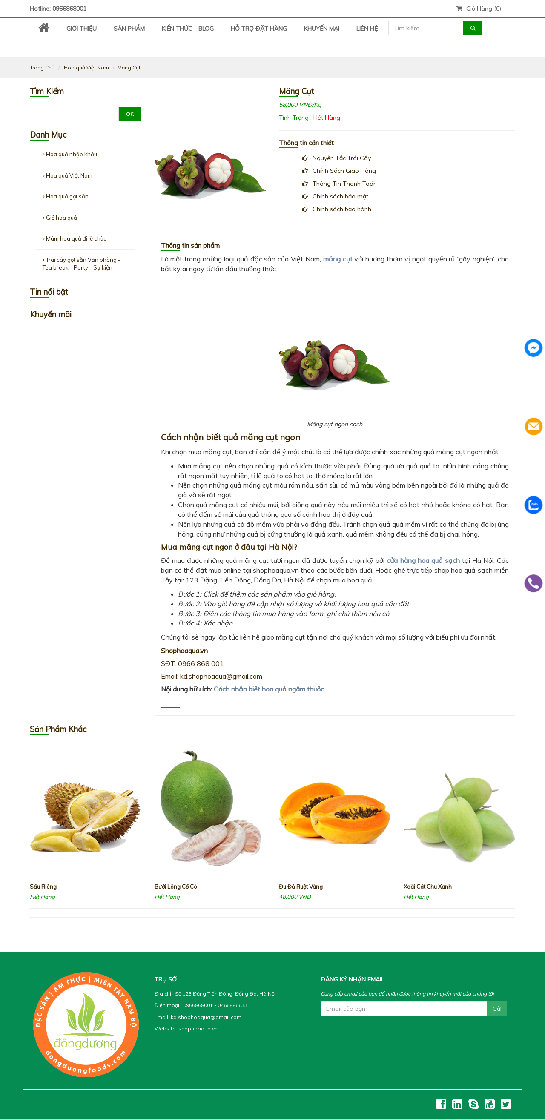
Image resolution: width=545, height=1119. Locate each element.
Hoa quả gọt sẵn (66, 196)
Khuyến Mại (321, 28)
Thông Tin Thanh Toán (339, 183)
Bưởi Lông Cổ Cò (176, 886)
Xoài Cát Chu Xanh (428, 886)
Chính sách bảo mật (335, 196)
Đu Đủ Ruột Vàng (301, 886)
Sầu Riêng (43, 886)
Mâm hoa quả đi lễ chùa (75, 238)
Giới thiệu (81, 28)
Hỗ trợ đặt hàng (259, 28)
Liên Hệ (367, 28)
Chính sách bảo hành (336, 209)
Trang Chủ (42, 67)
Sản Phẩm (129, 28)
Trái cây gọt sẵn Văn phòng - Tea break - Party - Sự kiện (81, 263)
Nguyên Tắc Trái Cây (336, 158)
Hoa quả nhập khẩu (70, 154)
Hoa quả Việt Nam (86, 67)
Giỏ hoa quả (60, 217)
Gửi (497, 1009)
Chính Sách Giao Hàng (339, 171)
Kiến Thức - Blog (188, 28)
